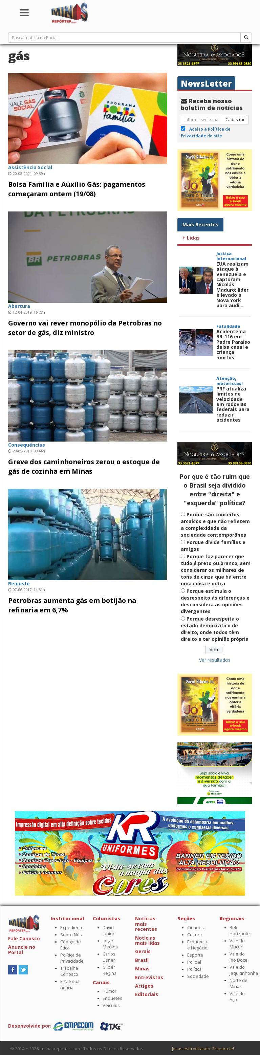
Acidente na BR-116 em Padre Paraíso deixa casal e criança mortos (233, 344)
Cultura (194, 935)
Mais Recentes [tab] (200, 224)
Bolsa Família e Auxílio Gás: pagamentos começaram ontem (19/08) (76, 189)
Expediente (72, 927)
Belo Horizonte (240, 931)
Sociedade (198, 976)
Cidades (195, 927)
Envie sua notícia (70, 984)
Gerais (143, 951)
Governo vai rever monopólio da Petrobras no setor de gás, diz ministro (85, 327)
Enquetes (112, 998)
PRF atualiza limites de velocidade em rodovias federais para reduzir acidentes (233, 404)
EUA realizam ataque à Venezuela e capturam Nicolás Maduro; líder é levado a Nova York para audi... (232, 285)
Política (194, 969)
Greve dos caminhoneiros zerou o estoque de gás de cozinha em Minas (84, 466)
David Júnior (108, 931)
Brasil (142, 960)
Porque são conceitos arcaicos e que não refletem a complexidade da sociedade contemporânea (215, 524)
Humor (109, 991)
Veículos (111, 1005)
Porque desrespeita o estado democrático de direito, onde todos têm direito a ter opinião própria (214, 628)
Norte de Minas (238, 983)
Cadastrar (235, 119)
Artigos (144, 986)
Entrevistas (149, 977)
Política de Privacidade (72, 958)
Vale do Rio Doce (238, 957)
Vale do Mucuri (237, 944)
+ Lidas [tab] (191, 237)
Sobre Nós (71, 935)
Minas (142, 968)
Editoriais (146, 994)
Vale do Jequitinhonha (244, 970)
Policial (194, 962)
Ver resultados (215, 660)
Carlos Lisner (109, 957)
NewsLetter (206, 83)
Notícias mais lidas (147, 940)
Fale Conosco (24, 938)
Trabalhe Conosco (69, 971)
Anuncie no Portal (21, 949)
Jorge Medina (110, 944)
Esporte (195, 955)
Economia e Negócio (197, 945)
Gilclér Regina (109, 970)
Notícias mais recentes (146, 923)
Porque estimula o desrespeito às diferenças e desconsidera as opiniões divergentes (215, 601)
